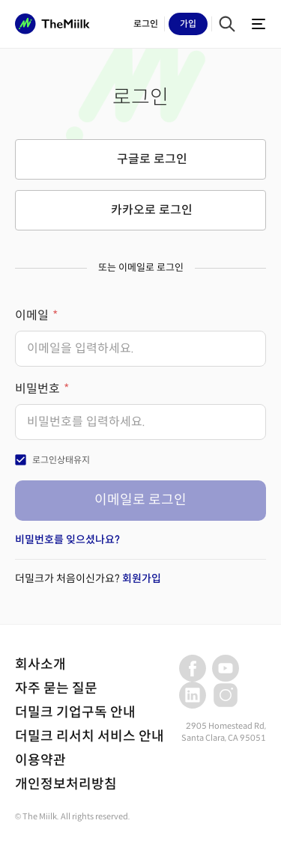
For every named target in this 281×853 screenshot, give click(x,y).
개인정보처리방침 (66, 784)
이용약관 (40, 760)
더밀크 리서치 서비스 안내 (89, 736)
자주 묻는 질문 (56, 688)
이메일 (32, 315)
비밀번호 (37, 389)
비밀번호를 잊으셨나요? (67, 539)
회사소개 (40, 664)
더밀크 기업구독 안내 (75, 712)
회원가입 (141, 578)
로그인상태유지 (61, 459)
